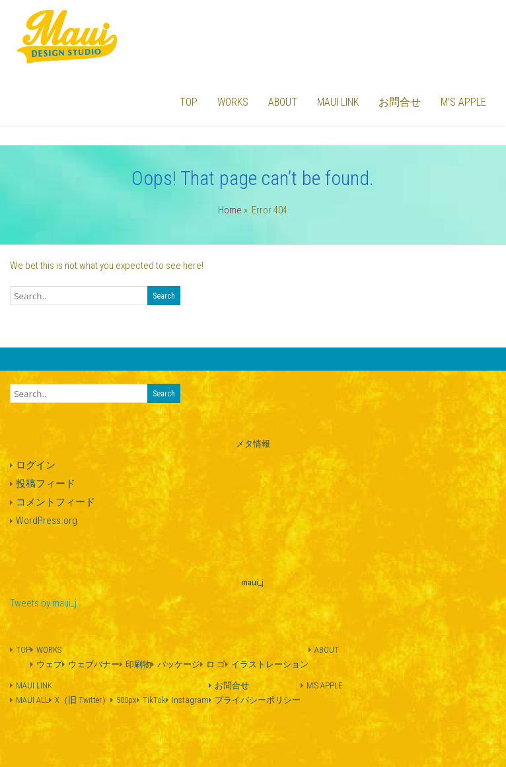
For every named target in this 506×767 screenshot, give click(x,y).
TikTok (154, 700)
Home (230, 210)
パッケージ (178, 664)
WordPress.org (46, 521)
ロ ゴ (215, 664)
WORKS (232, 102)
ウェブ (49, 664)
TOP (189, 102)
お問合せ (400, 102)
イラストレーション (269, 664)
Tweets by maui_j (43, 603)
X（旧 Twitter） (82, 700)
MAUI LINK (338, 102)
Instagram (190, 700)
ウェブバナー (94, 664)
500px (126, 700)
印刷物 (138, 664)
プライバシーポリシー (258, 700)
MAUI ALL (32, 700)
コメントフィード (55, 502)
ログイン (35, 465)
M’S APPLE (463, 102)
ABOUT (282, 102)
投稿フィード (45, 484)
